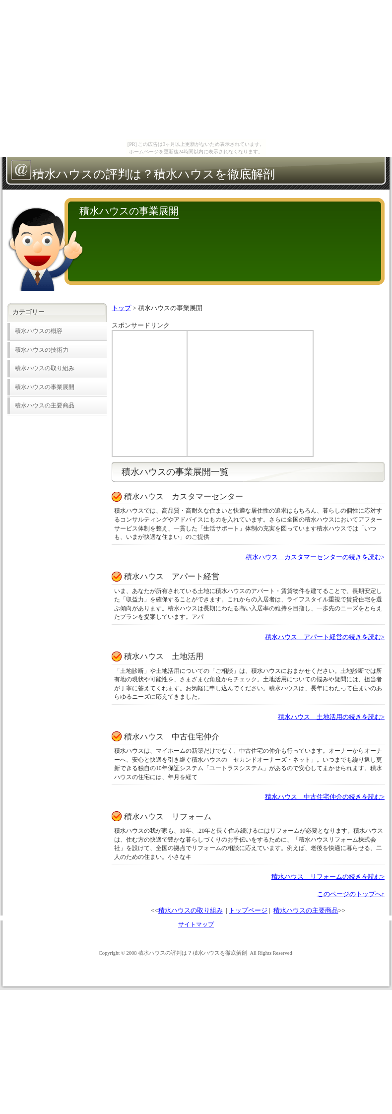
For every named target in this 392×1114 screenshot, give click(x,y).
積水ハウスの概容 (39, 331)
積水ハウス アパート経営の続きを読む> (325, 637)
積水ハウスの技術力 (41, 350)
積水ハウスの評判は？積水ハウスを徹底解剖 (153, 174)
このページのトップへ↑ (351, 894)
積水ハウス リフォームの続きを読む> (328, 876)
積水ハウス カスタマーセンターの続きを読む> (315, 557)
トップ (121, 308)
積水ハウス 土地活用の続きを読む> (331, 717)
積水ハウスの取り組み (190, 910)
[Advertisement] (149, 394)
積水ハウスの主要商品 (305, 910)
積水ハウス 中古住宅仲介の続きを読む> (325, 796)
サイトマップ (196, 924)
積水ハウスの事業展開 (44, 387)
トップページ (248, 910)
